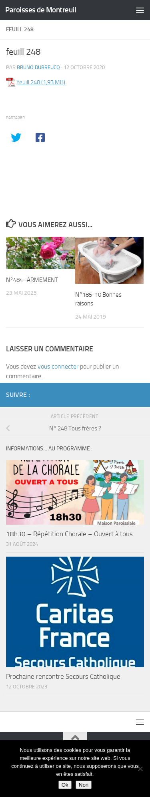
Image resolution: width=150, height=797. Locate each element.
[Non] (140, 769)
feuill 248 (28, 82)
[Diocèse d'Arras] (126, 394)
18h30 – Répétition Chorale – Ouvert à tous (69, 534)
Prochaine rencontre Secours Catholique (63, 676)
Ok (65, 785)
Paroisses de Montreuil (40, 9)
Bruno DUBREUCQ (38, 67)
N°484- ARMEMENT (32, 280)
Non (83, 785)
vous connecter (58, 366)
